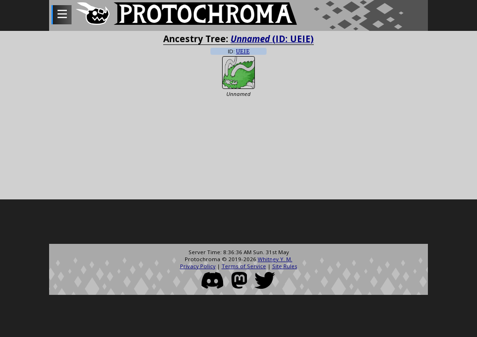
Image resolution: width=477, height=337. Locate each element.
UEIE (243, 51)
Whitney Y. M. (275, 259)
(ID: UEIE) (272, 38)
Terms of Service (244, 266)
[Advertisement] (238, 223)
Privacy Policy (198, 266)
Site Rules (284, 266)
